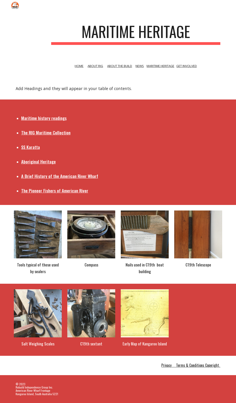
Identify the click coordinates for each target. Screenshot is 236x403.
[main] (135, 33)
